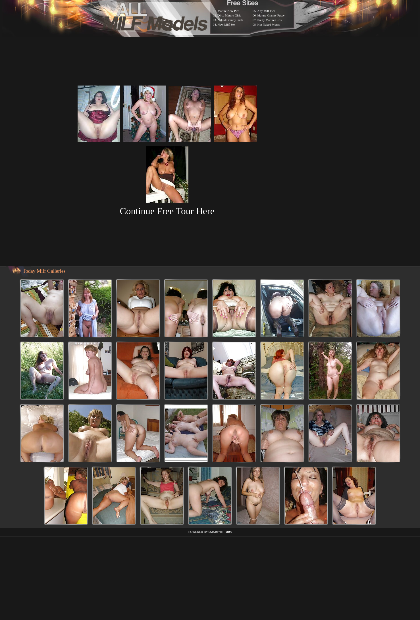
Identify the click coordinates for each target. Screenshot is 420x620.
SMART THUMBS (220, 532)
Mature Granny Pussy (271, 15)
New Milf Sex (226, 24)
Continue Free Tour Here (167, 211)
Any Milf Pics (266, 11)
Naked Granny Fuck (230, 20)
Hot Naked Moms (268, 24)
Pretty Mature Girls (269, 20)
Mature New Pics (228, 11)
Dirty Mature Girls (229, 15)
